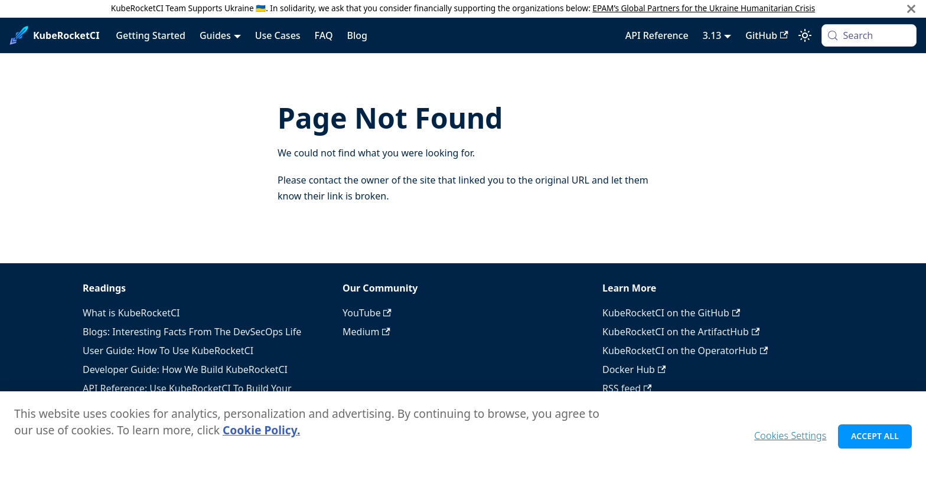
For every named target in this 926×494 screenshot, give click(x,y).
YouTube (367, 312)
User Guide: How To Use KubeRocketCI (168, 350)
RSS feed (626, 388)
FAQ (324, 35)
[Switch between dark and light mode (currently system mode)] (804, 35)
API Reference (657, 35)
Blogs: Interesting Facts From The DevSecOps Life (192, 331)
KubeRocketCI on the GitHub (671, 312)
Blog (357, 35)
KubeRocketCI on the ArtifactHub (680, 331)
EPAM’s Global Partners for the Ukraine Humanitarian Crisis (703, 8)
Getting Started (150, 35)
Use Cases (278, 35)
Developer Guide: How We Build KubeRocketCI (185, 369)
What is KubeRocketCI (131, 312)
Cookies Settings (790, 439)
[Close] (911, 8)
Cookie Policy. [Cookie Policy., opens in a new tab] (261, 434)
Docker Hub (634, 369)
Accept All (875, 440)
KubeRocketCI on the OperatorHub (685, 350)
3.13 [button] (712, 35)
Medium (366, 331)
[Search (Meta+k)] (869, 35)
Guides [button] (215, 35)
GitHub (766, 35)
